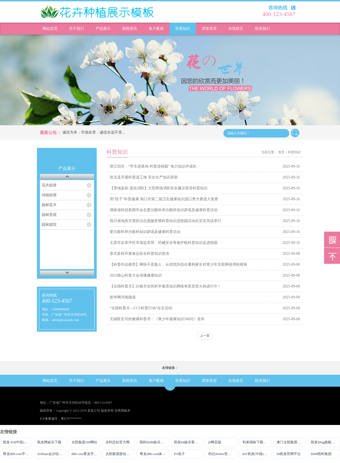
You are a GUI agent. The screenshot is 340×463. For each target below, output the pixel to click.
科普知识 (182, 29)
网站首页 (49, 29)
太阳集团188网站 (84, 442)
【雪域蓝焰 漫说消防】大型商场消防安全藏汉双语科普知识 (158, 188)
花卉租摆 (49, 185)
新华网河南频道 (123, 297)
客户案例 (156, 29)
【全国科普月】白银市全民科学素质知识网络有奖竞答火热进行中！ (165, 286)
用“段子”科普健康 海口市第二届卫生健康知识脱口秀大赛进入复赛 (164, 199)
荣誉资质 (209, 29)
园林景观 (49, 215)
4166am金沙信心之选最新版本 (51, 454)
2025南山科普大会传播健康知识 (136, 275)
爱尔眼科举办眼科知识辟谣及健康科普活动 (145, 232)
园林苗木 (49, 205)
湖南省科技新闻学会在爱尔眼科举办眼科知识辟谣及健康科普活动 (164, 210)
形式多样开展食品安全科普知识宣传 (139, 254)
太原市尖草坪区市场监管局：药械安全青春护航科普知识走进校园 (164, 243)
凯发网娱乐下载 (49, 442)
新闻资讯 (129, 29)
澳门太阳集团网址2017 (291, 442)
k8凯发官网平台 (289, 454)
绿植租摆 (49, 195)
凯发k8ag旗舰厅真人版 (325, 442)
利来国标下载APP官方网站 (257, 442)
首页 (281, 152)
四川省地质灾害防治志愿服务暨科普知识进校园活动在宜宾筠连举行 (165, 221)
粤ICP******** (71, 418)
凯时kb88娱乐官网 (153, 442)
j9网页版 (214, 442)
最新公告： (50, 132)
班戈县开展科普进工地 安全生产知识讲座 (144, 177)
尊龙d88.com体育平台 (154, 454)
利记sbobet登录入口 (222, 454)
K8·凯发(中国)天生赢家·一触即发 (257, 454)
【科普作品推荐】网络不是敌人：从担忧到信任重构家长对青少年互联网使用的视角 (178, 264)
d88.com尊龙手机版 (86, 454)
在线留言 (235, 29)
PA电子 (179, 454)
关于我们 (76, 29)
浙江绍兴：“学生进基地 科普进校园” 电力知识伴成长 (153, 166)
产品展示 (103, 29)
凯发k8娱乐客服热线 (188, 442)
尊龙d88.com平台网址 (17, 454)
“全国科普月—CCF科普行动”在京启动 (141, 308)
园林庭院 (49, 225)
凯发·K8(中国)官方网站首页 (17, 442)
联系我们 (262, 29)
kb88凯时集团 (321, 454)
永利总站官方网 (117, 442)
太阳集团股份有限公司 (120, 454)
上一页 (205, 335)
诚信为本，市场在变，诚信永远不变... (93, 132)
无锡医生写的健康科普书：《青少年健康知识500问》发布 (157, 319)
